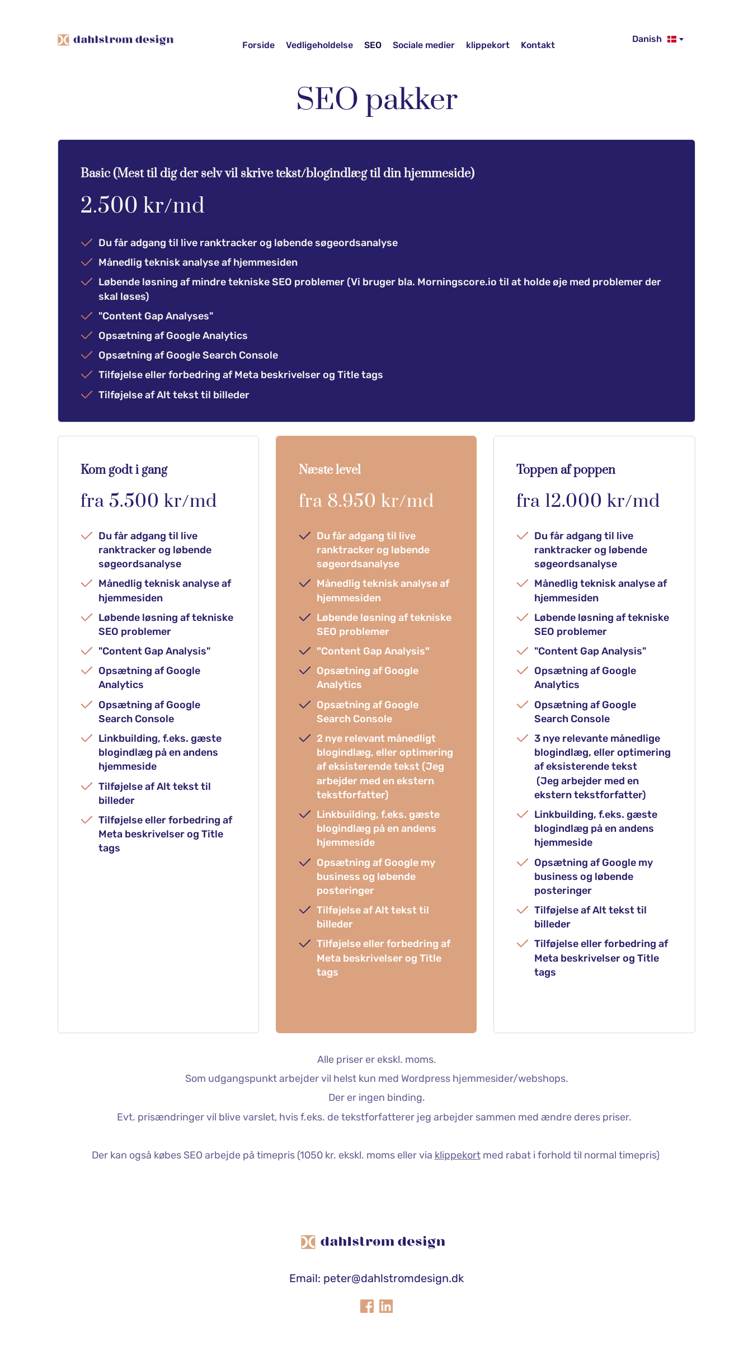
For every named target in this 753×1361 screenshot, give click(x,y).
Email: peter (320, 1278)
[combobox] (657, 39)
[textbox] (657, 39)
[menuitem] (258, 45)
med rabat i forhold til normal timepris (545, 1155)
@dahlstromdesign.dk (407, 1278)
